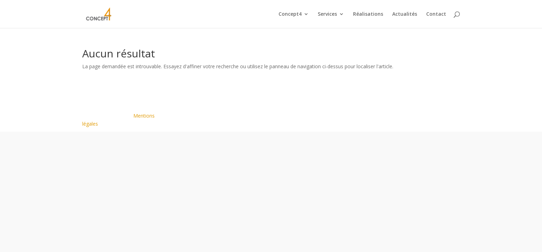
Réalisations (368, 14)
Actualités (404, 14)
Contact (436, 14)
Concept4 (290, 14)
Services (327, 14)
